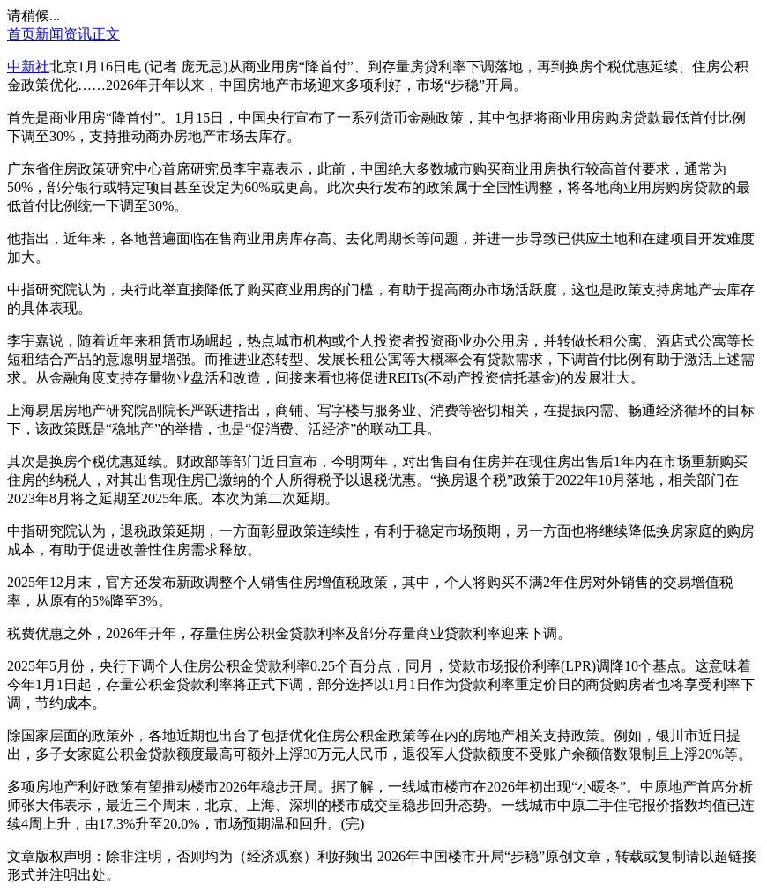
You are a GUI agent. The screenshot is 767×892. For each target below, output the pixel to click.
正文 (106, 33)
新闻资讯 (63, 33)
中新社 (28, 66)
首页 (21, 33)
